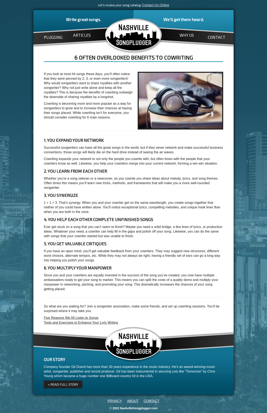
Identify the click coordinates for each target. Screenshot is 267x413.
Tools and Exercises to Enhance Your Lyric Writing (81, 322)
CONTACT (216, 37)
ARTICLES (82, 35)
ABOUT (133, 401)
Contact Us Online (155, 5)
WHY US (187, 35)
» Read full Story (63, 384)
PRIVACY (114, 401)
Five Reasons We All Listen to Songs (71, 318)
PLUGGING (53, 37)
